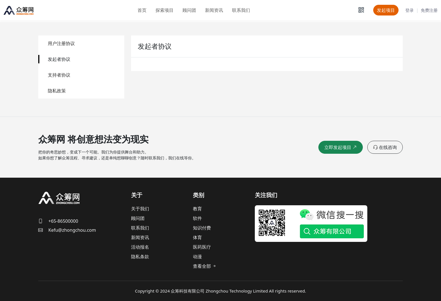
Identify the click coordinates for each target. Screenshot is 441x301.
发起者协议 (59, 59)
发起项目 (386, 10)
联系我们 (241, 10)
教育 (197, 209)
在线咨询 (385, 147)
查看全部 (205, 266)
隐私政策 (57, 91)
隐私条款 (140, 256)
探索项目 (165, 10)
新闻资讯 (214, 10)
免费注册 (429, 10)
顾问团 (189, 10)
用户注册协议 (61, 43)
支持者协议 (59, 75)
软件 (197, 218)
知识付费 (202, 228)
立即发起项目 (341, 147)
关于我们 (140, 209)
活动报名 (140, 247)
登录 (409, 10)
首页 (142, 10)
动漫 (197, 256)
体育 (197, 237)
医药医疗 (202, 247)
